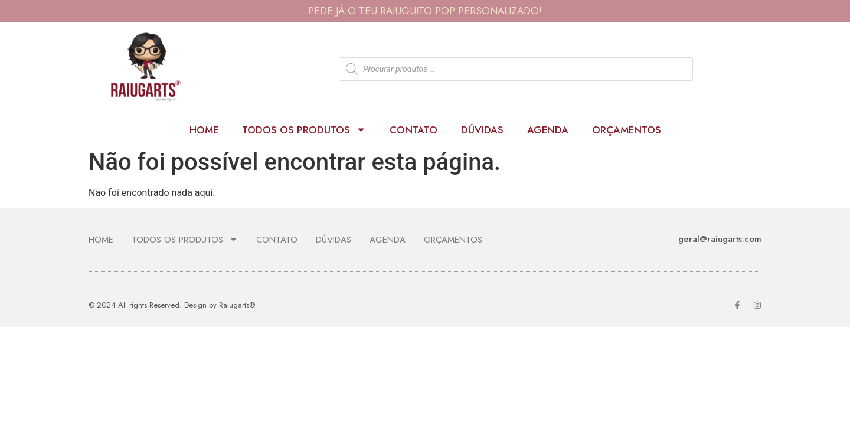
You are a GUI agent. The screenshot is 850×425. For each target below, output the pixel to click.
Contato (413, 130)
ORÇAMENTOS (626, 130)
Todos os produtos (304, 130)
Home (203, 130)
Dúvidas (482, 130)
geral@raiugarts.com (719, 239)
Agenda (547, 130)
